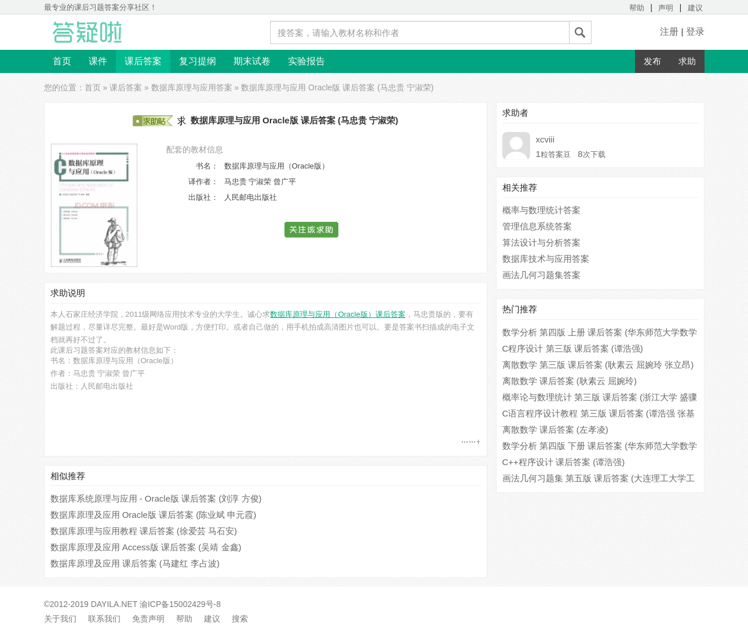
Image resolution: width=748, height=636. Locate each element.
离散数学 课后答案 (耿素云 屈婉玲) (569, 381)
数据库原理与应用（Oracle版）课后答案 (337, 314)
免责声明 (148, 618)
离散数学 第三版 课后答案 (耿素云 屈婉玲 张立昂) (598, 365)
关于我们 (60, 618)
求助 (687, 61)
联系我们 (104, 618)
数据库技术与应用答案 (545, 259)
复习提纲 (197, 61)
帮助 (636, 7)
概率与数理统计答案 (541, 210)
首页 (62, 61)
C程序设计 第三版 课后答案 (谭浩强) (572, 348)
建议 (695, 7)
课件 (98, 61)
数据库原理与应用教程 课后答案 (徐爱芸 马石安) (144, 531)
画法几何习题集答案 (541, 275)
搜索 (240, 618)
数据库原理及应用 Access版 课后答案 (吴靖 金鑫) (146, 547)
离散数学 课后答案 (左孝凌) (555, 429)
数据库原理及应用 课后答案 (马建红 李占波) (135, 563)
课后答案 (143, 61)
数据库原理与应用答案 (191, 87)
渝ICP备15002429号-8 (180, 604)
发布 (652, 61)
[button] (312, 229)
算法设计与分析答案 (541, 242)
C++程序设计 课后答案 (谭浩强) (563, 462)
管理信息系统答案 (537, 226)
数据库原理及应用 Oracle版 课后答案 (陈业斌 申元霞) (153, 515)
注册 (669, 31)
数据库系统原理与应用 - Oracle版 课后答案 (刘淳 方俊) (156, 498)
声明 (665, 7)
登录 (695, 31)
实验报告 (306, 61)
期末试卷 (252, 61)
